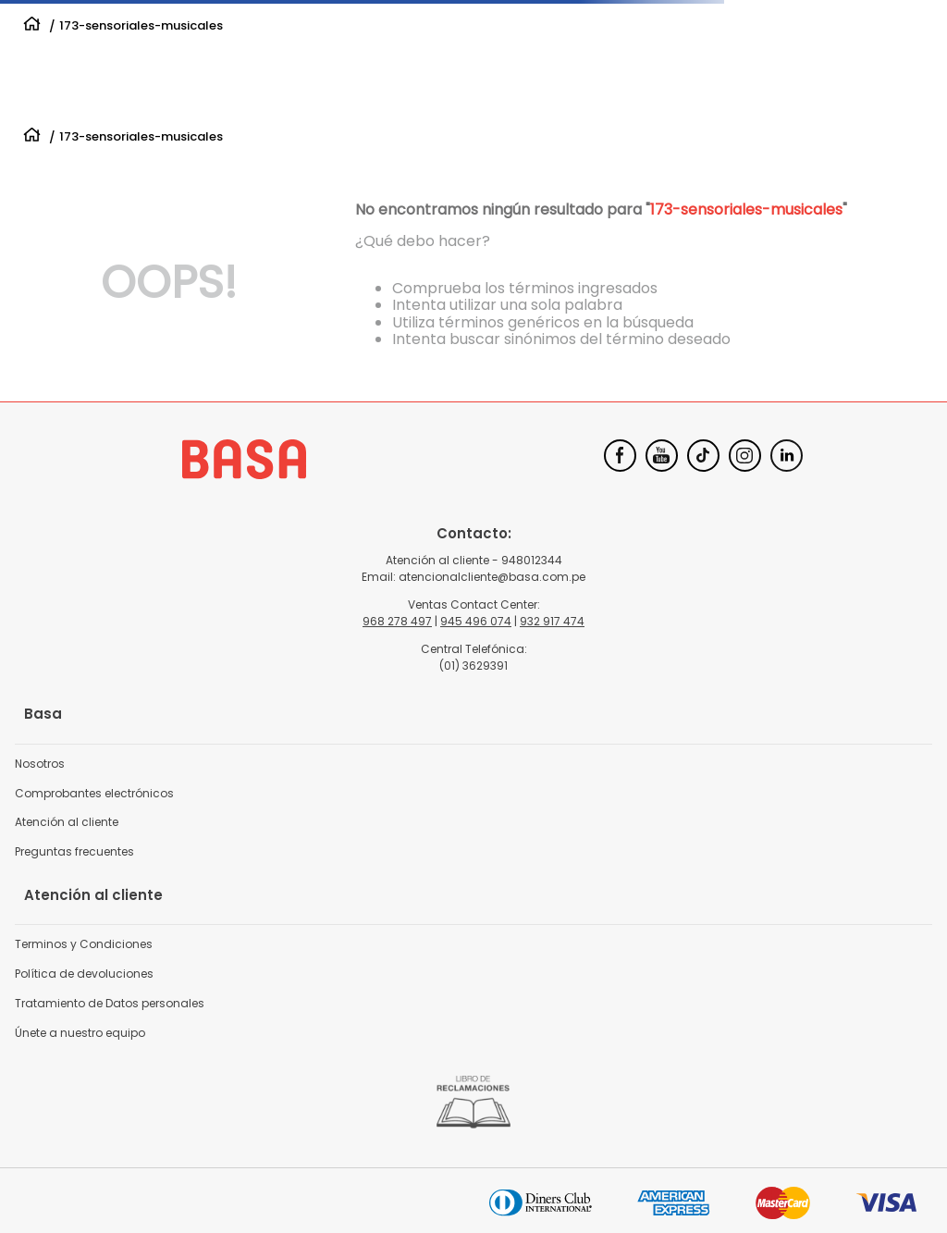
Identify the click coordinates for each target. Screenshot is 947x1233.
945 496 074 (475, 621)
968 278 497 (397, 621)
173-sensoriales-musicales (141, 26)
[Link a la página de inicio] (31, 26)
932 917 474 (552, 621)
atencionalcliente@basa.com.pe (492, 577)
